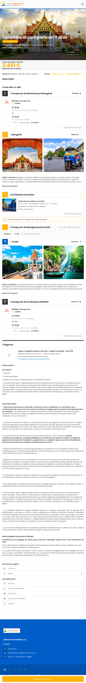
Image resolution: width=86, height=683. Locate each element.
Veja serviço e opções (72, 127)
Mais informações (10, 186)
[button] (6, 155)
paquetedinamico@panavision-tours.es (22, 653)
